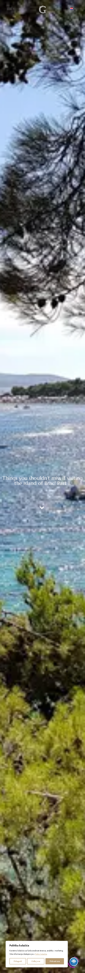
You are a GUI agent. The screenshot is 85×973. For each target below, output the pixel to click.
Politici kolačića (41, 954)
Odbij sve (35, 961)
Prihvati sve (55, 961)
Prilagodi (18, 961)
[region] (37, 954)
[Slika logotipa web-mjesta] (42, 9)
